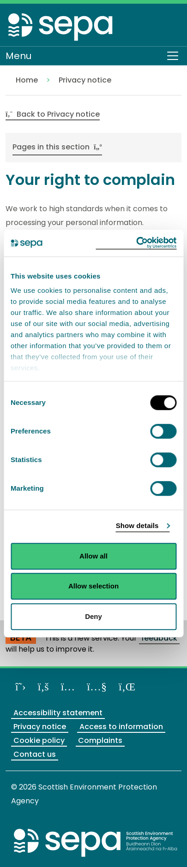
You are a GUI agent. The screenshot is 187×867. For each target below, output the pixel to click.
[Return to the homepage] (61, 26)
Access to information (121, 726)
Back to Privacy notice (53, 114)
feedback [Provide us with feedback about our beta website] (159, 638)
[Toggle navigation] (173, 56)
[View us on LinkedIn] (127, 686)
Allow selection (93, 586)
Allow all (93, 556)
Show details (137, 525)
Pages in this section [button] (57, 147)
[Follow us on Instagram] (68, 686)
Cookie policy (39, 740)
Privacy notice (85, 80)
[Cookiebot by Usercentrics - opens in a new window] (136, 243)
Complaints (100, 740)
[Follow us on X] (20, 686)
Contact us (34, 754)
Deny (93, 616)
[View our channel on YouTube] (96, 686)
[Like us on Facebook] (43, 686)
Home (27, 80)
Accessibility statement (58, 712)
